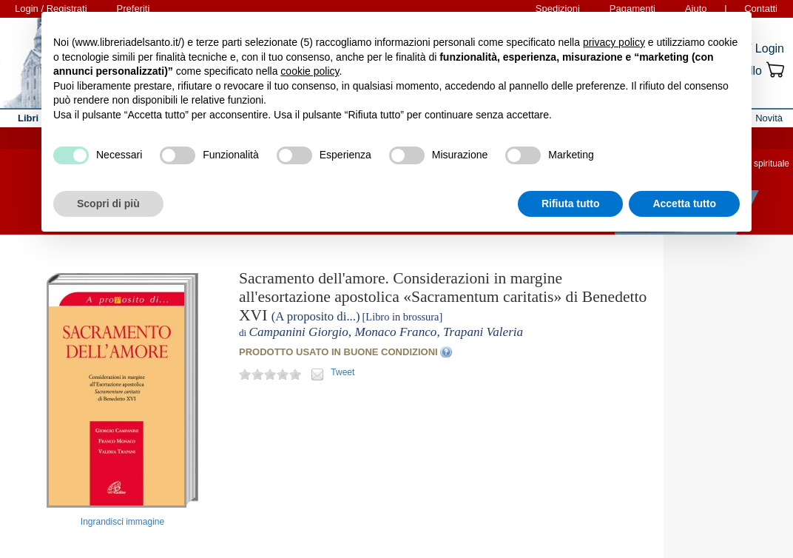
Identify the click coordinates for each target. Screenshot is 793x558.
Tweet (342, 372)
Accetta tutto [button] (684, 203)
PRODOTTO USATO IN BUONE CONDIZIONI (338, 351)
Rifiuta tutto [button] (570, 203)
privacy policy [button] (614, 42)
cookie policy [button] (309, 71)
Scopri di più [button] (108, 203)
